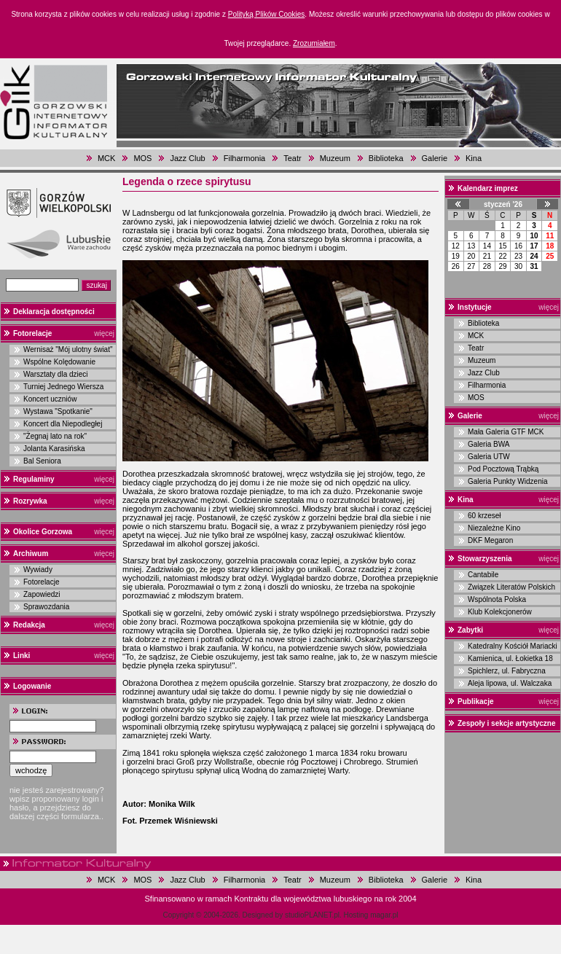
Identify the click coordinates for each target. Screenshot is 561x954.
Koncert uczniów (49, 399)
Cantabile (483, 575)
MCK (106, 158)
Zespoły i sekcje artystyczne (507, 723)
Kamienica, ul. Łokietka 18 (510, 658)
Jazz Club (187, 158)
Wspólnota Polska (497, 599)
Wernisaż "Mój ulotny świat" (68, 349)
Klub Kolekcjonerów (500, 612)
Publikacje (475, 701)
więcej (104, 333)
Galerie (434, 158)
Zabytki (470, 630)
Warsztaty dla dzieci (55, 374)
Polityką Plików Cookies (266, 14)
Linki (21, 656)
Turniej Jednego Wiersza (63, 387)
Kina (474, 158)
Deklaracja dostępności (54, 312)
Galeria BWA (488, 444)
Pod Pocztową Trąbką (503, 469)
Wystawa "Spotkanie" (58, 411)
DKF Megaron (490, 540)
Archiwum (30, 554)
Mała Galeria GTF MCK (506, 432)
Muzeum (335, 158)
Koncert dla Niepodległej (62, 424)
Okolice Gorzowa (42, 532)
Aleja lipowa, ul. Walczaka (510, 683)
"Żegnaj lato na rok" (55, 436)
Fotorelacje (32, 333)
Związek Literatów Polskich (511, 587)
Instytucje (475, 307)
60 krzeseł (484, 516)
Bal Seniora (42, 461)
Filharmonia (244, 158)
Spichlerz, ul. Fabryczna (507, 671)
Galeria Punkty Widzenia (508, 481)
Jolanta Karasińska (54, 449)
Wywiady (37, 570)
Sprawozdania (46, 607)
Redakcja (29, 625)
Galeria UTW (489, 457)
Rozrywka (30, 501)
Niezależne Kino (494, 528)
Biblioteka (386, 158)
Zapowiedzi (41, 594)
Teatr (292, 158)
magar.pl (384, 915)
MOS (142, 158)
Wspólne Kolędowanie (59, 362)
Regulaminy (34, 479)
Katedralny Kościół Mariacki (512, 646)
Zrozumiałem (314, 43)
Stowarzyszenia (484, 559)
